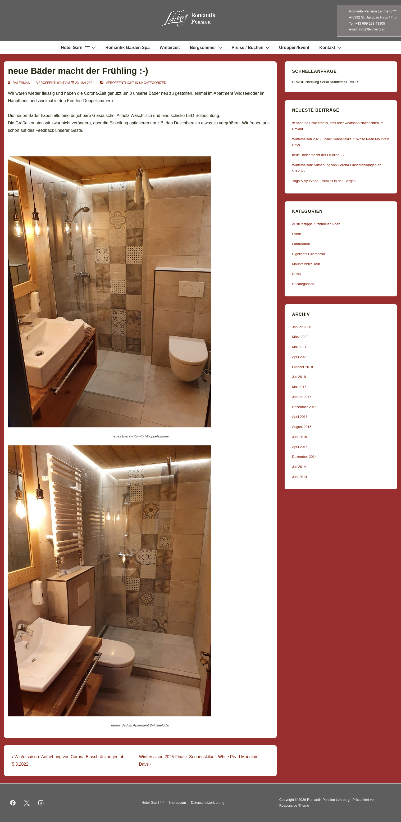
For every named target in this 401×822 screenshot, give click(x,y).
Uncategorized (152, 83)
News (296, 274)
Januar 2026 (301, 327)
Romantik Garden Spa (127, 47)
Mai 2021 (299, 347)
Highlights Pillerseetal (308, 254)
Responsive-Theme (294, 805)
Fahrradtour (301, 244)
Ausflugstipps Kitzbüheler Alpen (316, 224)
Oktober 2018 (302, 367)
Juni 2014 (299, 477)
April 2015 (300, 447)
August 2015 (301, 427)
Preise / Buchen (251, 47)
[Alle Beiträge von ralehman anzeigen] (19, 83)
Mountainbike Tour (306, 264)
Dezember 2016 (304, 407)
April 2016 (300, 417)
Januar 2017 (301, 397)
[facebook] (13, 802)
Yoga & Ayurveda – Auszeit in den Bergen (324, 181)
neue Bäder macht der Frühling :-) (318, 155)
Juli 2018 (299, 377)
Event (296, 234)
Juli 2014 (299, 467)
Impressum (177, 803)
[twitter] (27, 802)
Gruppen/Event (294, 47)
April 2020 (300, 357)
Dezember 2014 (304, 457)
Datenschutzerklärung (207, 803)
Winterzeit (170, 47)
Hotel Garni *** (79, 47)
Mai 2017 (299, 387)
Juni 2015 (299, 437)
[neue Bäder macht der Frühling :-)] (84, 83)
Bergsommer (207, 47)
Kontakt (331, 47)
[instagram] (41, 802)
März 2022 (300, 337)
